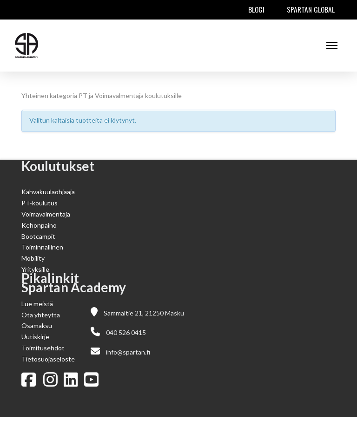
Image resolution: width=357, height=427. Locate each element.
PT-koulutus (39, 203)
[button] (332, 45)
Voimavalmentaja (45, 214)
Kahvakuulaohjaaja (48, 192)
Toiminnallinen (42, 247)
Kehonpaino (39, 225)
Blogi (256, 9)
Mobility (33, 258)
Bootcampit (38, 236)
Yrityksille (35, 269)
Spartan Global (311, 9)
